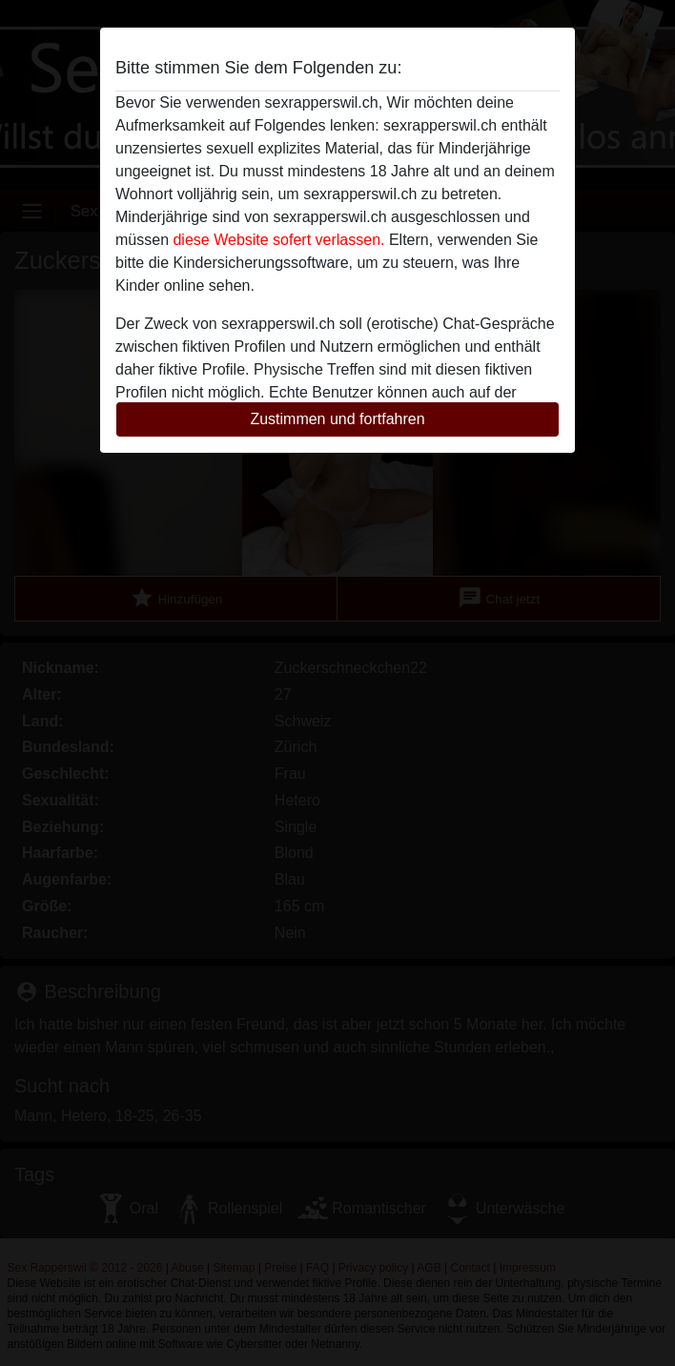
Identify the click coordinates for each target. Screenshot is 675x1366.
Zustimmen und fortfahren (337, 419)
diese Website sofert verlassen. (278, 240)
